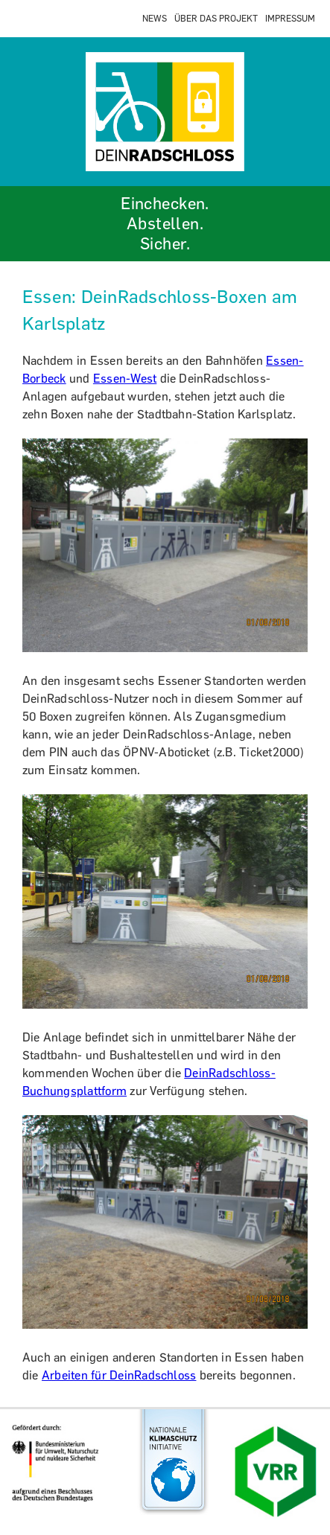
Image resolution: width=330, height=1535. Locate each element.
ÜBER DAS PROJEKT (216, 18)
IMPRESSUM (290, 18)
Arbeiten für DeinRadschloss (119, 1375)
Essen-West (124, 378)
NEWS (154, 18)
